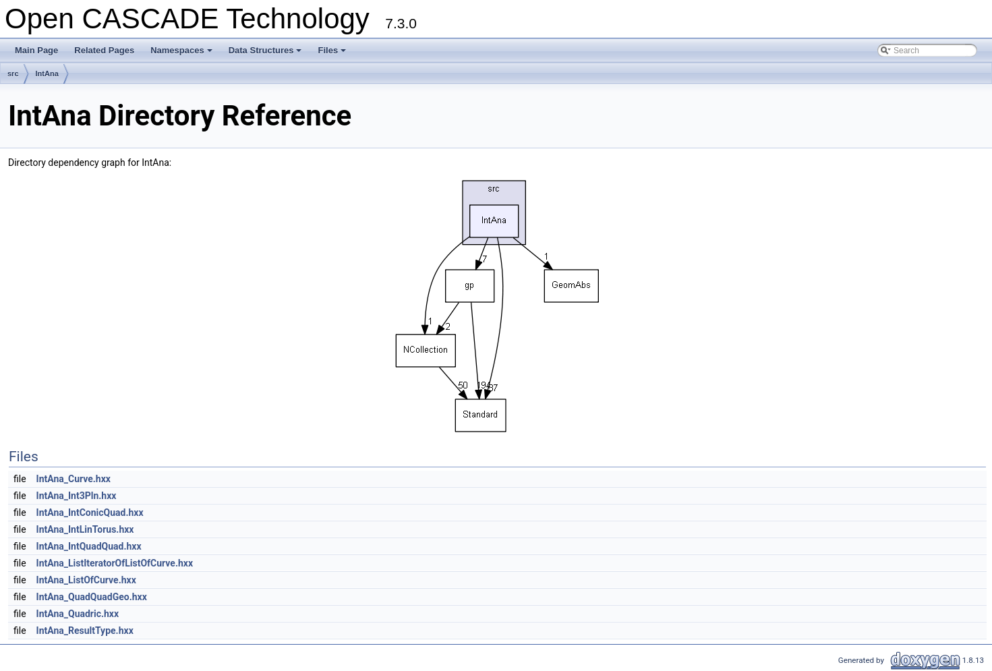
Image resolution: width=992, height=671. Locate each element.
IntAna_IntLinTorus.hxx (85, 529)
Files (333, 54)
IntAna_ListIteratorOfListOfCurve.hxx (115, 563)
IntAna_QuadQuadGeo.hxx (91, 596)
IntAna (47, 73)
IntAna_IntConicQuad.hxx (90, 512)
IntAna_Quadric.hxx (77, 613)
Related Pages (104, 50)
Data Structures (266, 54)
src (13, 73)
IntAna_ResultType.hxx (85, 630)
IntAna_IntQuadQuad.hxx (89, 546)
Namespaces (182, 54)
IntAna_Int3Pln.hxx (76, 495)
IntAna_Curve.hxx (73, 478)
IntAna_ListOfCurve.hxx (86, 580)
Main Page (36, 50)
